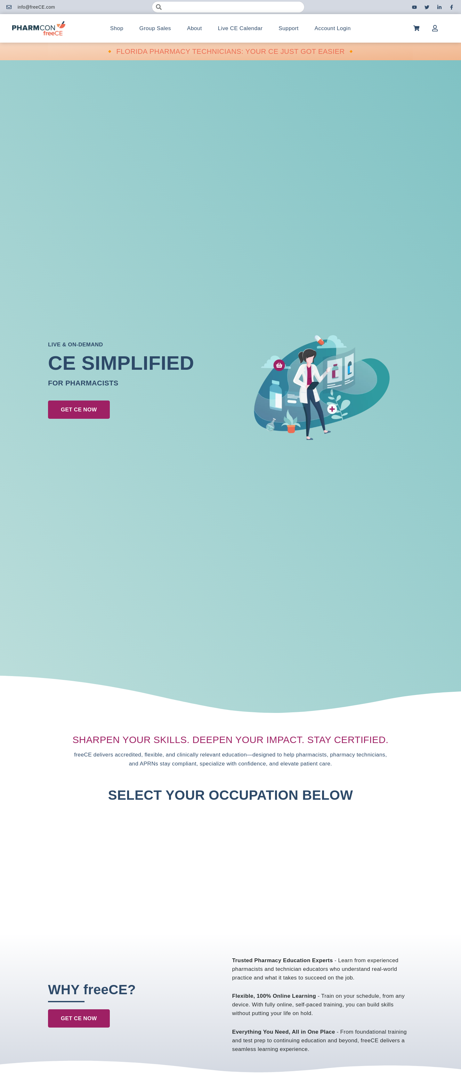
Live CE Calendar (240, 28)
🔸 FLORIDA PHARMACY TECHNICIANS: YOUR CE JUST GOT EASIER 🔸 (230, 51)
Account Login (333, 28)
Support (288, 28)
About (194, 28)
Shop (116, 28)
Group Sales (155, 28)
